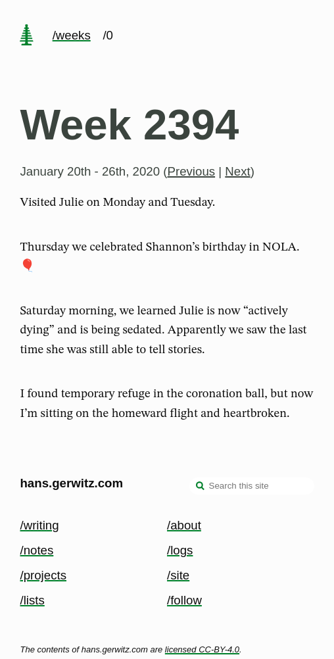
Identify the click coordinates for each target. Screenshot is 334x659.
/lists (32, 600)
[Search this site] (251, 486)
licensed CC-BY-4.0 (202, 649)
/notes (36, 550)
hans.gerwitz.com (71, 483)
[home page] (27, 36)
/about (184, 525)
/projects (43, 575)
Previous (192, 171)
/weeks (72, 35)
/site (178, 575)
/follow (184, 600)
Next (237, 171)
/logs (180, 550)
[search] (200, 487)
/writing (39, 525)
